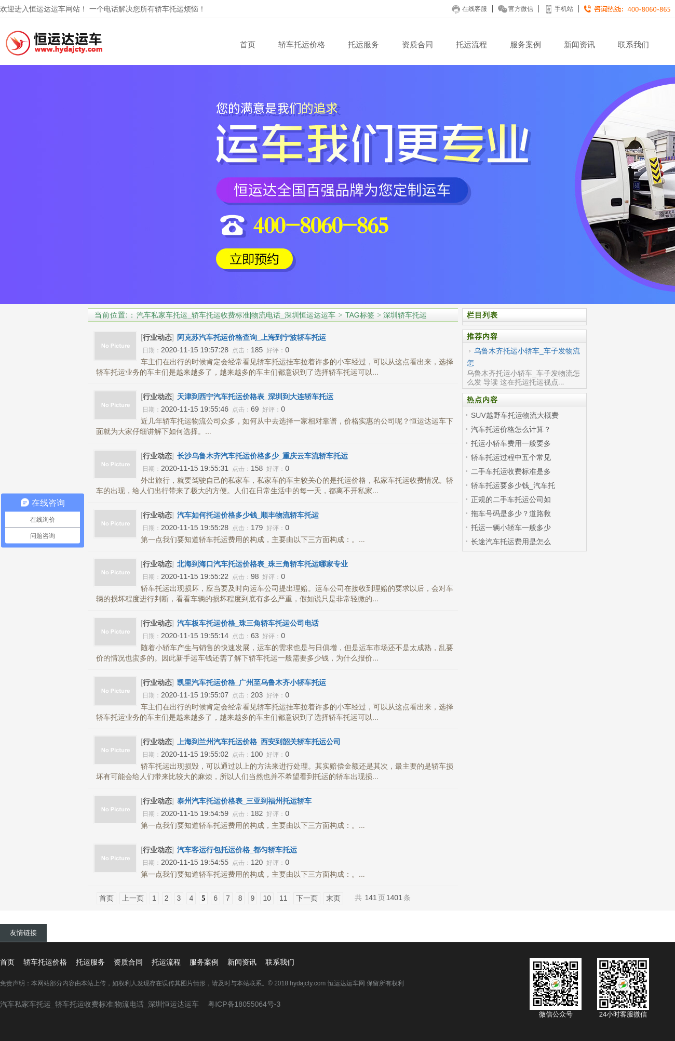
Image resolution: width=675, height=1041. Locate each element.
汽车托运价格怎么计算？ (511, 429)
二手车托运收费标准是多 (511, 471)
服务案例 (525, 44)
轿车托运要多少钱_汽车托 (513, 485)
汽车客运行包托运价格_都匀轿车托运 (237, 850)
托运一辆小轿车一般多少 (511, 527)
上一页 (133, 898)
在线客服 (469, 8)
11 (283, 898)
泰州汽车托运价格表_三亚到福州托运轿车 (244, 801)
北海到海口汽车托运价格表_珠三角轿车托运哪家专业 (262, 564)
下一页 (307, 898)
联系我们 (633, 44)
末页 (333, 898)
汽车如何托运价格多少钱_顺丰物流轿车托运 (248, 515)
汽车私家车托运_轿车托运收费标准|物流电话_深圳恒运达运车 (236, 315)
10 (267, 898)
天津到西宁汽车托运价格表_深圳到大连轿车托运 (255, 396)
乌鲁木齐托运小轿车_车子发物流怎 (523, 357)
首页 (247, 44)
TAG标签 (359, 315)
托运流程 (471, 44)
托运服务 (363, 44)
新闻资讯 (579, 44)
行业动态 (157, 337)
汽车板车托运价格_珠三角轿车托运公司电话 (248, 623)
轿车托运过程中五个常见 (511, 457)
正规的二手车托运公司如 (511, 499)
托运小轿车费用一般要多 (511, 443)
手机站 (558, 8)
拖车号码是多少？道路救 (511, 513)
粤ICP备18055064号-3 (244, 1004)
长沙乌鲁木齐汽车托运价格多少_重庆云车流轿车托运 (262, 456)
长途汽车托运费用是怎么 (511, 541)
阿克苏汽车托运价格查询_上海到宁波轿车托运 (252, 337)
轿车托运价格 (301, 44)
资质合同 (417, 44)
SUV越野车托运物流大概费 (515, 415)
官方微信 (515, 8)
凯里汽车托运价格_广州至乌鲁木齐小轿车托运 (252, 682)
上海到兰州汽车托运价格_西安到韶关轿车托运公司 (259, 741)
